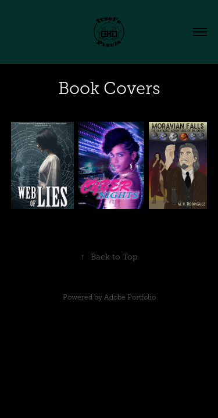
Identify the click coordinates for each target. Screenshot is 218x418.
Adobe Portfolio (130, 297)
